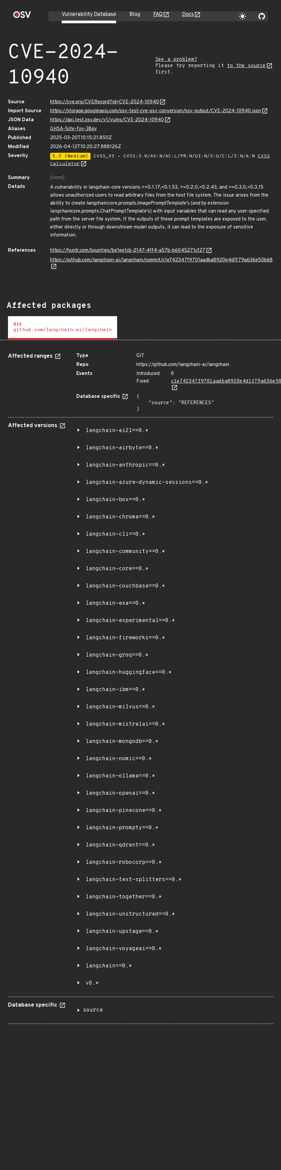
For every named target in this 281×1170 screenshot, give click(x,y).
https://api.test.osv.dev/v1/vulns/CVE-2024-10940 (107, 120)
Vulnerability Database (89, 14)
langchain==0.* (109, 966)
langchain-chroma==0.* (120, 517)
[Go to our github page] (261, 16)
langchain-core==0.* (117, 569)
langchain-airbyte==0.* (122, 448)
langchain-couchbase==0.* (125, 586)
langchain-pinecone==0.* (124, 810)
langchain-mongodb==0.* (122, 741)
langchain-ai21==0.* (117, 430)
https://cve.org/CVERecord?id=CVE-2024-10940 (104, 102)
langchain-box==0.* (115, 499)
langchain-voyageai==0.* (124, 948)
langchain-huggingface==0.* (129, 672)
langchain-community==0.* (125, 551)
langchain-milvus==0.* (120, 707)
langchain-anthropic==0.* (125, 465)
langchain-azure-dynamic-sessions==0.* (147, 482)
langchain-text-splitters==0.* (134, 879)
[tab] (62, 328)
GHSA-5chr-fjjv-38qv (73, 129)
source (93, 1010)
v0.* (92, 983)
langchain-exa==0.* (115, 603)
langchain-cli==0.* (115, 534)
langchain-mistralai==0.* (125, 724)
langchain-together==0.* (124, 897)
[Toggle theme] (242, 16)
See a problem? (176, 59)
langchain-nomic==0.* (119, 759)
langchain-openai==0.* (120, 793)
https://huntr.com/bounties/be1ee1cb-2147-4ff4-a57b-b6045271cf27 (127, 250)
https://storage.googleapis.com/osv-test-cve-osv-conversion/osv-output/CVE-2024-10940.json (155, 111)
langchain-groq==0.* (117, 655)
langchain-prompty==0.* (122, 828)
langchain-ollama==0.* (120, 776)
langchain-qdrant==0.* (120, 845)
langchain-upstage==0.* (122, 931)
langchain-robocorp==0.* (124, 862)
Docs (188, 14)
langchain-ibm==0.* (115, 689)
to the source (246, 66)
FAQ (158, 14)
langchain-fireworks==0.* (125, 638)
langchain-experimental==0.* (130, 620)
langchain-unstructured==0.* (130, 914)
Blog (134, 14)
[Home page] (22, 17)
